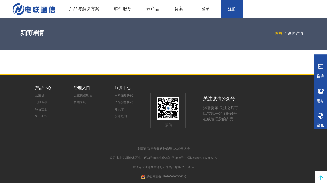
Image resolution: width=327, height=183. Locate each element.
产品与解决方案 (84, 8)
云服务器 (41, 102)
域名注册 (41, 109)
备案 (178, 8)
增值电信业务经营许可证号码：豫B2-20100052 (163, 167)
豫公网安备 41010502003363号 (166, 176)
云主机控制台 (83, 95)
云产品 (152, 8)
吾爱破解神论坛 (161, 148)
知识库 (119, 109)
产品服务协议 (124, 102)
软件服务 (122, 8)
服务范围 (121, 116)
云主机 (39, 95)
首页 (278, 33)
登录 (205, 9)
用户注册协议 (124, 95)
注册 (232, 9)
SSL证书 (41, 116)
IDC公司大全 (181, 148)
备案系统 (80, 102)
